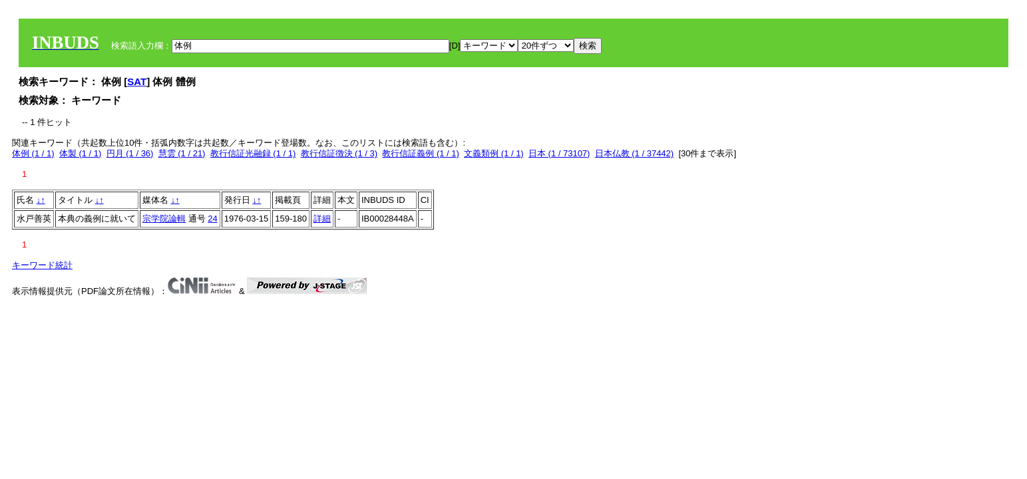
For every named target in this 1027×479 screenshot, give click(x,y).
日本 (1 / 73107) (559, 153)
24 (212, 219)
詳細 (322, 219)
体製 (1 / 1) (80, 153)
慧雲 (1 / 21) (182, 153)
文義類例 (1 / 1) (494, 153)
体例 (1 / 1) (33, 153)
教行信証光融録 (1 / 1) (253, 153)
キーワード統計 (42, 265)
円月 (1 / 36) (130, 153)
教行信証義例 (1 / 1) (420, 153)
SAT (136, 81)
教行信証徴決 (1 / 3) (339, 153)
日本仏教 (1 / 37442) (634, 153)
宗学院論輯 (164, 219)
